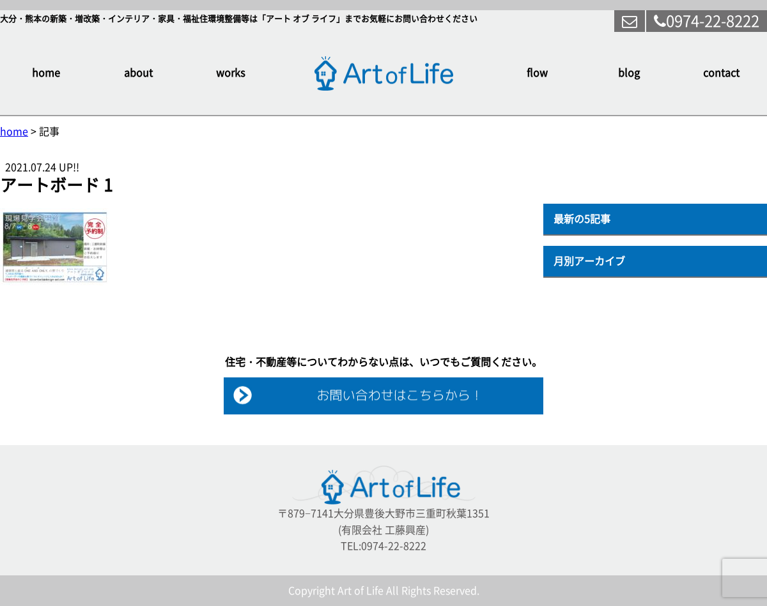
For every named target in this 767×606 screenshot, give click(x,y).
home (46, 73)
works (230, 73)
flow (537, 73)
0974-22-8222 (706, 21)
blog (629, 73)
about (138, 73)
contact (721, 73)
